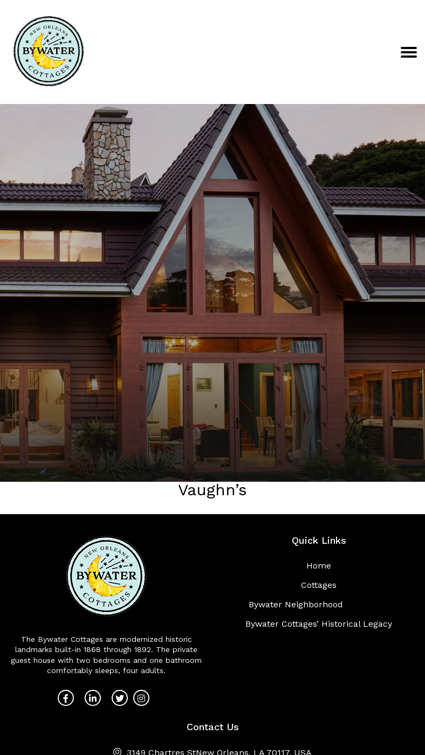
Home (318, 565)
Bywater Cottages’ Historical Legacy (318, 624)
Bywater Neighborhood (296, 604)
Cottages (319, 585)
